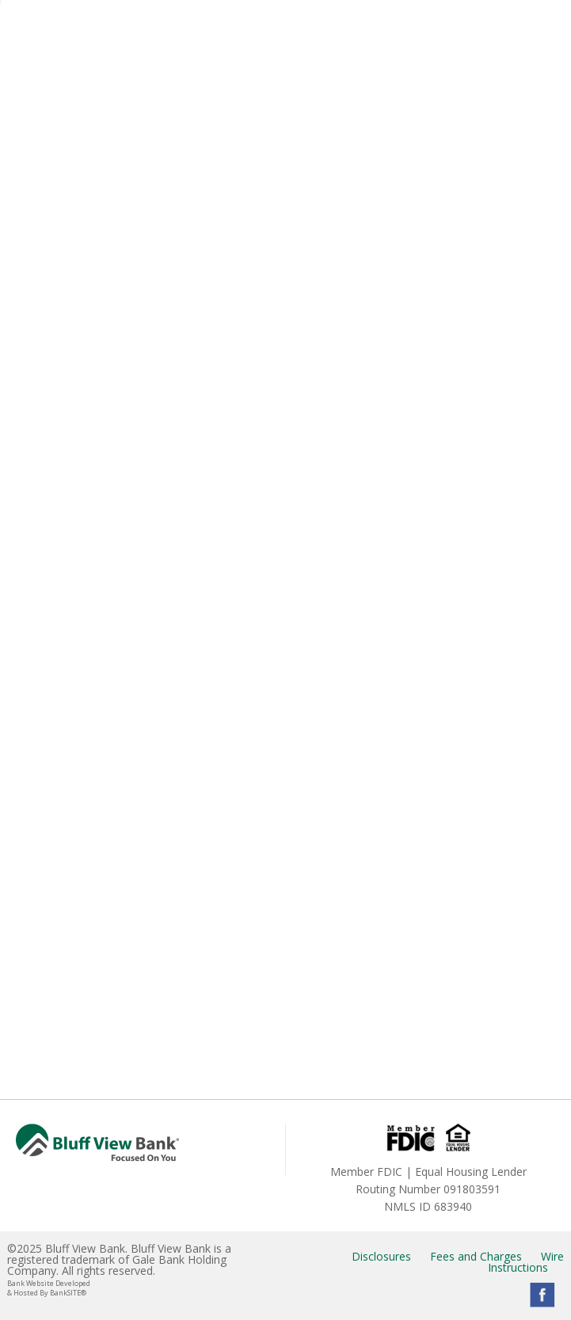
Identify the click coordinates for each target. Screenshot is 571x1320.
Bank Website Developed (143, 1288)
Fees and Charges (476, 1256)
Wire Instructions (526, 1262)
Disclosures (381, 1256)
